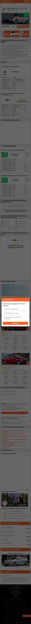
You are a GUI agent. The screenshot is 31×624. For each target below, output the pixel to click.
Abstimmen (15, 323)
